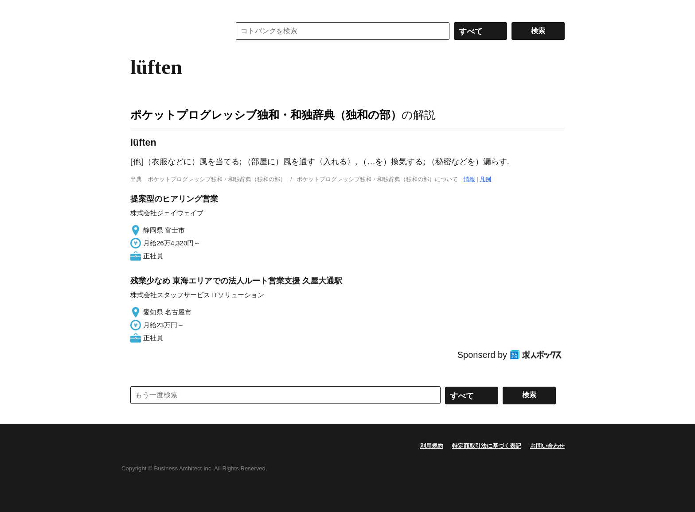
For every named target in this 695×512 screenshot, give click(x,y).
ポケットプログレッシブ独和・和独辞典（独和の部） (266, 115)
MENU (139, 9)
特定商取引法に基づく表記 (486, 445)
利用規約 (431, 445)
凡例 (485, 179)
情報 (469, 179)
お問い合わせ (547, 445)
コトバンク (174, 31)
